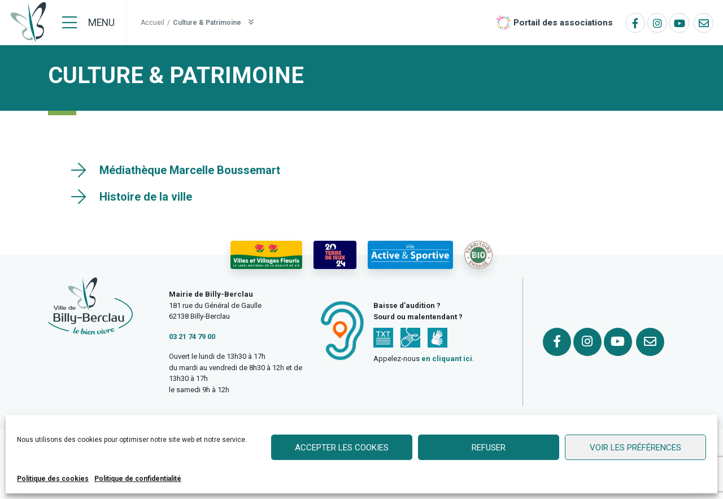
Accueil (152, 23)
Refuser (489, 447)
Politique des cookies (53, 479)
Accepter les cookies (342, 447)
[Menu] (88, 23)
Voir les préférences (635, 447)
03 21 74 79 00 (192, 336)
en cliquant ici (446, 358)
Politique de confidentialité (137, 479)
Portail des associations (563, 23)
